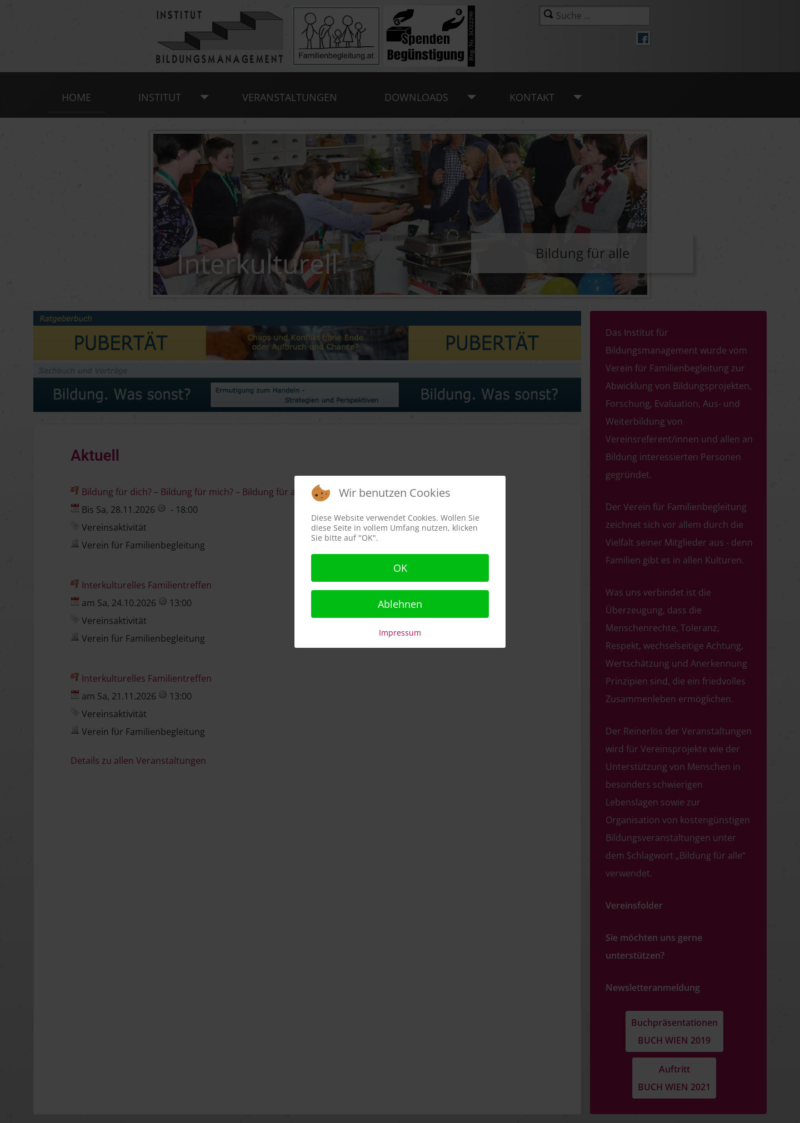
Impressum (400, 632)
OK (400, 568)
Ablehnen (400, 604)
